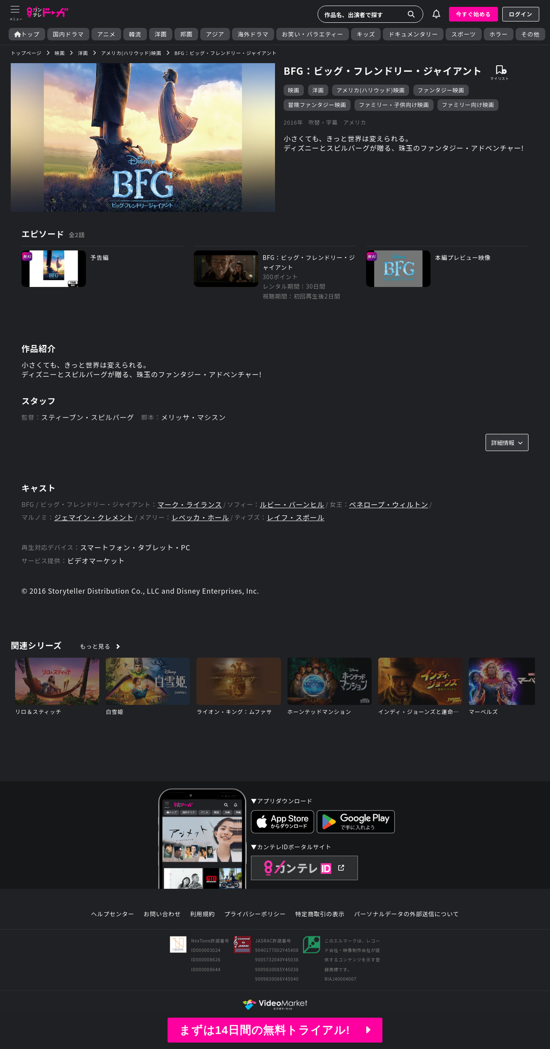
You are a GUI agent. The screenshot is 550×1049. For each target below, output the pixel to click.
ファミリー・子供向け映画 (394, 105)
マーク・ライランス (189, 504)
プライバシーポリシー (255, 914)
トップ (27, 34)
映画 (293, 90)
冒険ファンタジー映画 (317, 105)
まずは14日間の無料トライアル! (275, 1030)
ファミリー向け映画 (468, 105)
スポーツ (463, 34)
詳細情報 (507, 442)
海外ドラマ (253, 34)
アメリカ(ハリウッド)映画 (370, 90)
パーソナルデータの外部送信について (406, 914)
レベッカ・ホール (200, 517)
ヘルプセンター (112, 914)
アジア (215, 34)
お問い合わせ (162, 914)
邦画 (186, 34)
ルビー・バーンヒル (292, 504)
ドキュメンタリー (413, 34)
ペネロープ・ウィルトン (388, 504)
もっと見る (95, 646)
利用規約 (202, 914)
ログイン (520, 14)
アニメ (106, 34)
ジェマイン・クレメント (94, 517)
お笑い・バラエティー (312, 34)
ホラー (498, 34)
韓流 (135, 34)
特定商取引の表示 (320, 914)
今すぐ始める (473, 14)
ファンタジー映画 (441, 90)
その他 (530, 34)
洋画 (161, 34)
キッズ (366, 34)
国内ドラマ (68, 34)
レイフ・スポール (295, 517)
